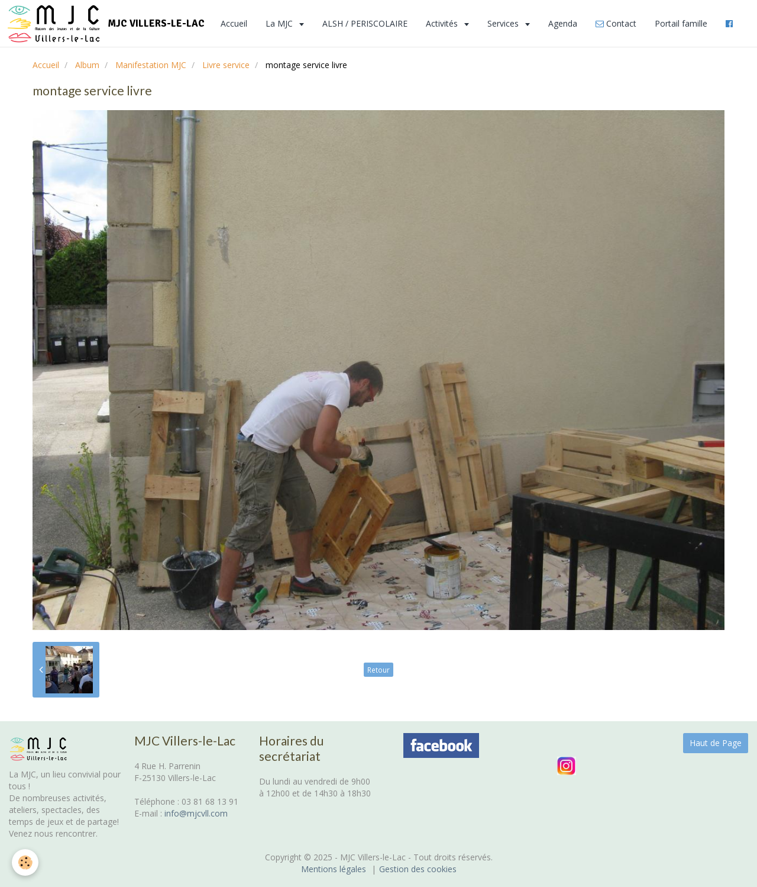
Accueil (234, 23)
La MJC (280, 23)
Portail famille (681, 23)
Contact (616, 23)
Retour (378, 669)
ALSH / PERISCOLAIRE (364, 23)
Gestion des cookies (418, 869)
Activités (443, 23)
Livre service (226, 64)
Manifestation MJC (150, 64)
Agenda (562, 23)
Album (87, 64)
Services (504, 23)
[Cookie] (25, 862)
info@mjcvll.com (196, 813)
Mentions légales (333, 869)
